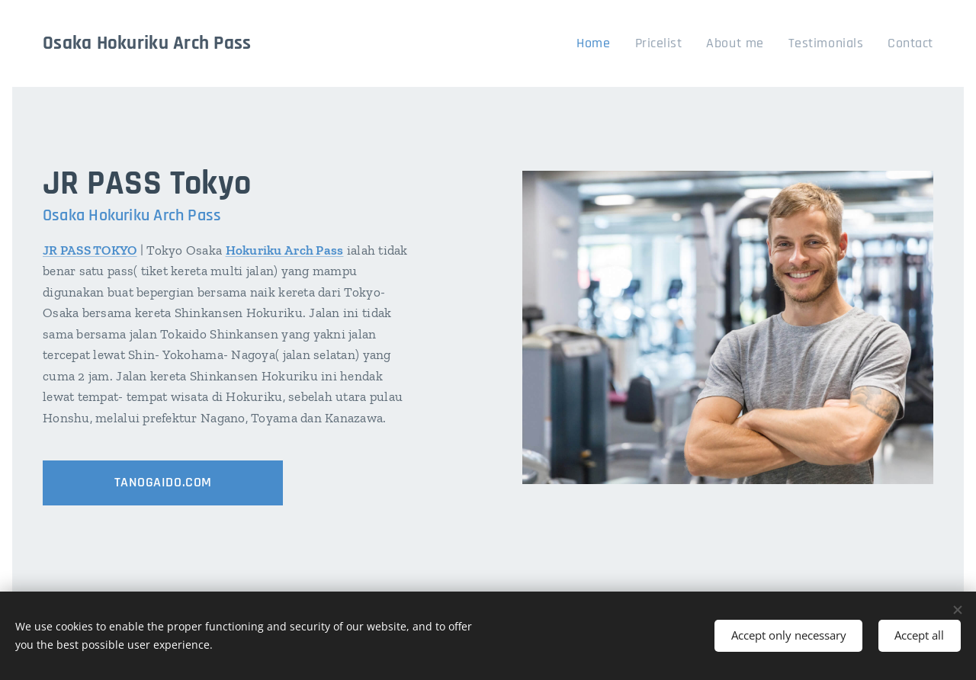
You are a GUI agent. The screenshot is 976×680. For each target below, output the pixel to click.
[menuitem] (622, 43)
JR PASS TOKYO (90, 250)
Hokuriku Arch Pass (285, 250)
